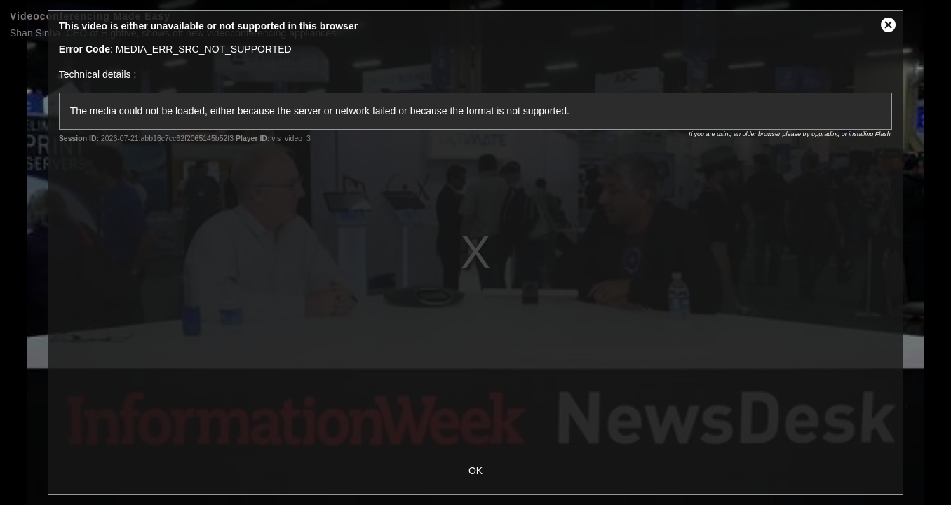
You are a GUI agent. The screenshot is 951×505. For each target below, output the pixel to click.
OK (475, 470)
